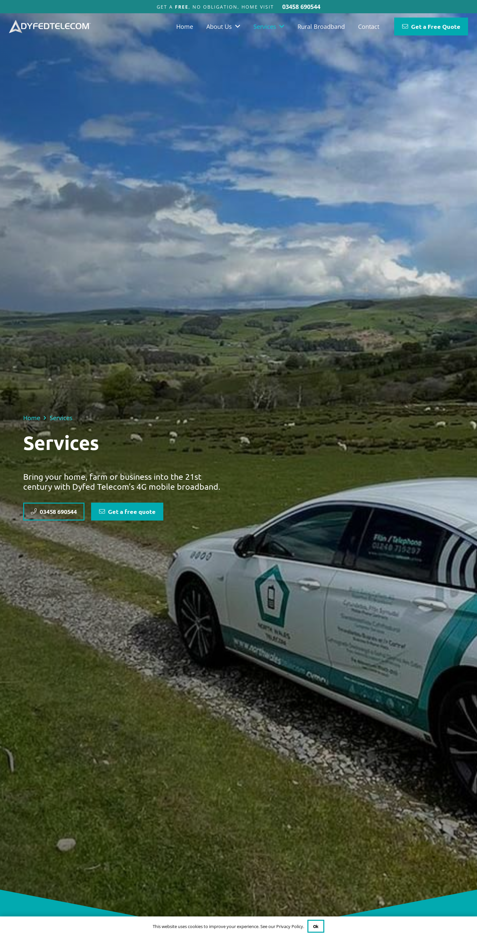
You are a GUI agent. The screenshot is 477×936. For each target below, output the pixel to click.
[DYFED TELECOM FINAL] (50, 26)
